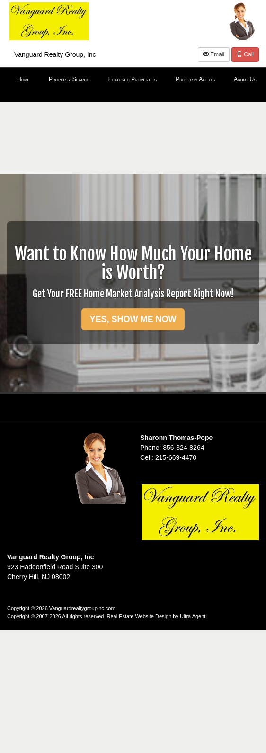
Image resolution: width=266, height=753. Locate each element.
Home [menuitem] (23, 79)
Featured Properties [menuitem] (132, 79)
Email (213, 54)
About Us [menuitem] (245, 79)
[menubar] (133, 79)
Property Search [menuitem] (69, 79)
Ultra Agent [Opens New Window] (192, 616)
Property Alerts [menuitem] (195, 79)
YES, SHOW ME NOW (132, 319)
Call (245, 54)
